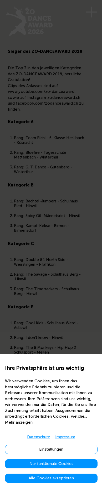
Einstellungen (51, 449)
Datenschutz (38, 437)
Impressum (65, 437)
